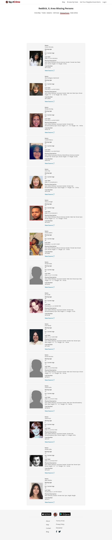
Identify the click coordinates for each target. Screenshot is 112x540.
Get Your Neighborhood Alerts (90, 2)
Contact (48, 528)
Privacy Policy (60, 524)
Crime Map (37, 13)
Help (47, 525)
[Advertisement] (56, 28)
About (48, 521)
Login (104, 2)
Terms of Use (60, 521)
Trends (44, 13)
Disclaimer (59, 528)
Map (63, 2)
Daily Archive (74, 13)
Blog (47, 532)
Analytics (49, 13)
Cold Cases (56, 13)
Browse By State (72, 2)
